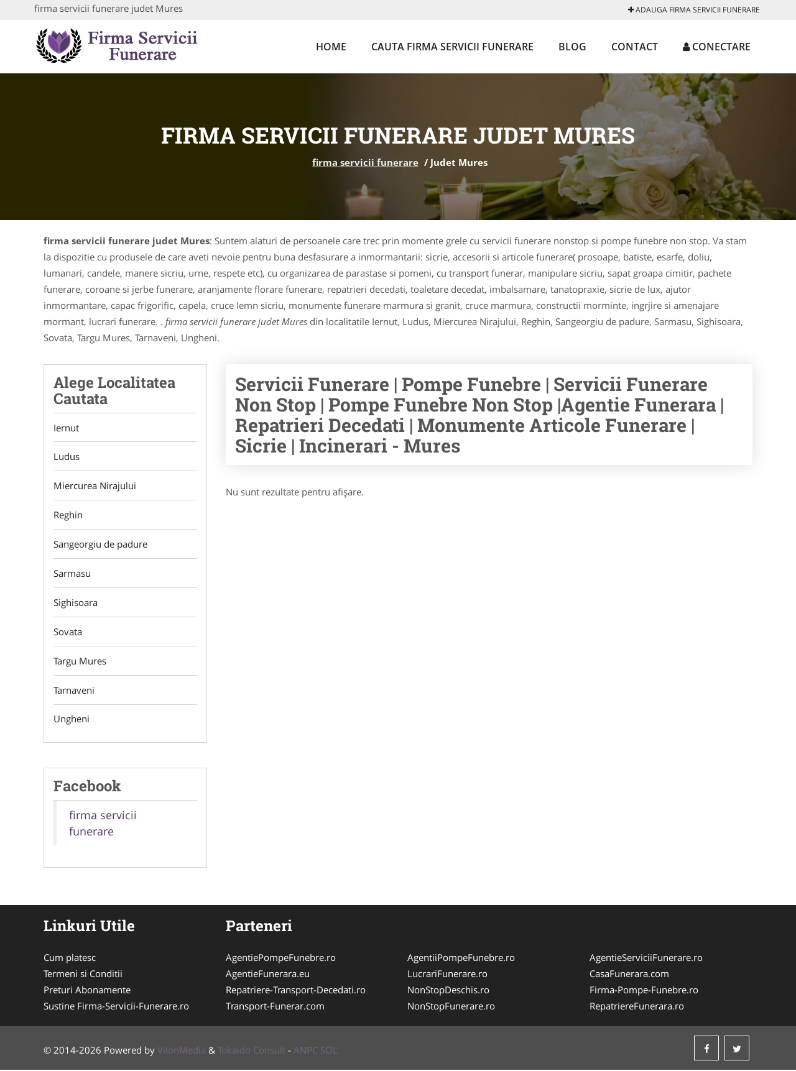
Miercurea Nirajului (94, 486)
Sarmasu (72, 574)
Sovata (67, 632)
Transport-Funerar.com (275, 1007)
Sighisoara (75, 603)
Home (331, 46)
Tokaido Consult (251, 1051)
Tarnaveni (74, 690)
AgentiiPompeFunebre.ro (461, 958)
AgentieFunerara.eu (268, 974)
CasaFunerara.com (629, 974)
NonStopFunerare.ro (451, 1007)
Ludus (66, 457)
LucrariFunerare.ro (447, 974)
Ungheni (71, 720)
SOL (329, 1051)
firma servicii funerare (365, 162)
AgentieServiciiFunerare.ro (646, 958)
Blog (572, 46)
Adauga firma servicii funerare (694, 9)
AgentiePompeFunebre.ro (281, 958)
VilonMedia (181, 1051)
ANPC (306, 1051)
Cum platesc (70, 958)
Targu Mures (79, 661)
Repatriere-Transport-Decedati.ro (296, 991)
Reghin (68, 515)
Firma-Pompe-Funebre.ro (644, 991)
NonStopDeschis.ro (448, 991)
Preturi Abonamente (87, 991)
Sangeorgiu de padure (100, 544)
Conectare (717, 46)
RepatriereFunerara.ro (637, 1007)
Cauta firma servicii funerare (452, 46)
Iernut (66, 427)
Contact (634, 46)
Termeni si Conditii (83, 974)
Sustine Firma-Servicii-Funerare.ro (116, 1007)
